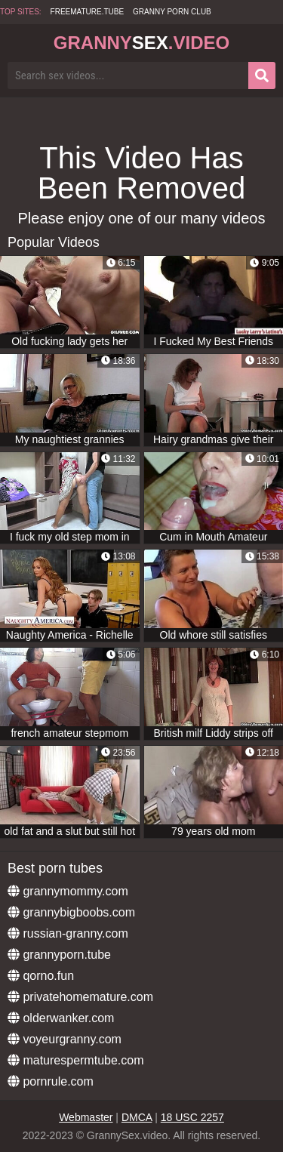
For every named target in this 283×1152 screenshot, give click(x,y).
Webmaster (85, 1117)
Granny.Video (141, 42)
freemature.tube (88, 12)
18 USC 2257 (192, 1117)
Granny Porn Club (172, 12)
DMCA (137, 1117)
